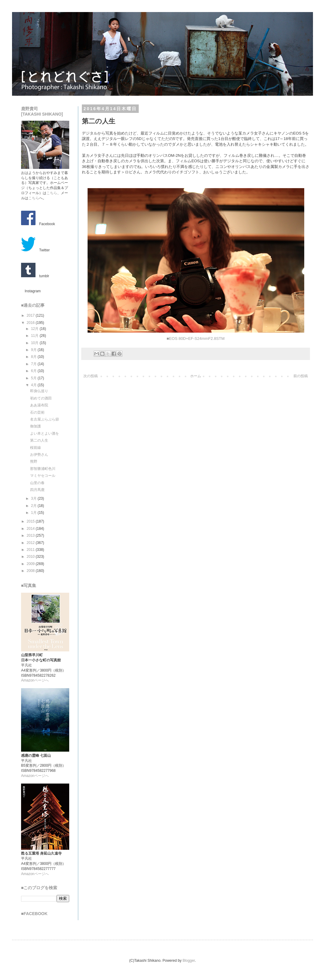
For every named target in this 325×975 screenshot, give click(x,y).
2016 (31, 323)
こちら (51, 193)
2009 (31, 564)
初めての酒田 (41, 398)
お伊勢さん (39, 454)
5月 (34, 378)
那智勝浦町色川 (42, 469)
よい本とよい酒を (44, 433)
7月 (34, 364)
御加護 (35, 426)
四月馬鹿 (37, 490)
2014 (31, 528)
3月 (34, 498)
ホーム (195, 376)
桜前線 (35, 448)
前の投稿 (300, 376)
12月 (35, 329)
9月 (34, 350)
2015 (31, 521)
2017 (31, 315)
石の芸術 (37, 412)
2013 (31, 535)
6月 (34, 371)
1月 (34, 513)
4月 (34, 385)
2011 (31, 550)
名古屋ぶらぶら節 (44, 419)
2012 (31, 543)
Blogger (189, 960)
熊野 (33, 461)
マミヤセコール (42, 476)
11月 (35, 336)
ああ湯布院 (39, 405)
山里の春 (37, 483)
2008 (31, 571)
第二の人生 (39, 440)
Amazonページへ (35, 680)
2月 (34, 506)
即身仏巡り (39, 391)
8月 (34, 357)
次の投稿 (90, 376)
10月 (35, 343)
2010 (31, 556)
